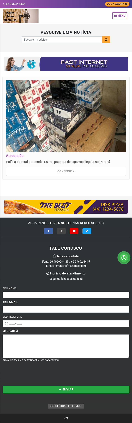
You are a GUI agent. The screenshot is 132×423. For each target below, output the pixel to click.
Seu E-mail (10, 302)
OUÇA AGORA (117, 3)
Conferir (66, 171)
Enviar (66, 389)
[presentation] (29, 373)
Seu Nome (9, 288)
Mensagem (10, 331)
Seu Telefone (12, 316)
